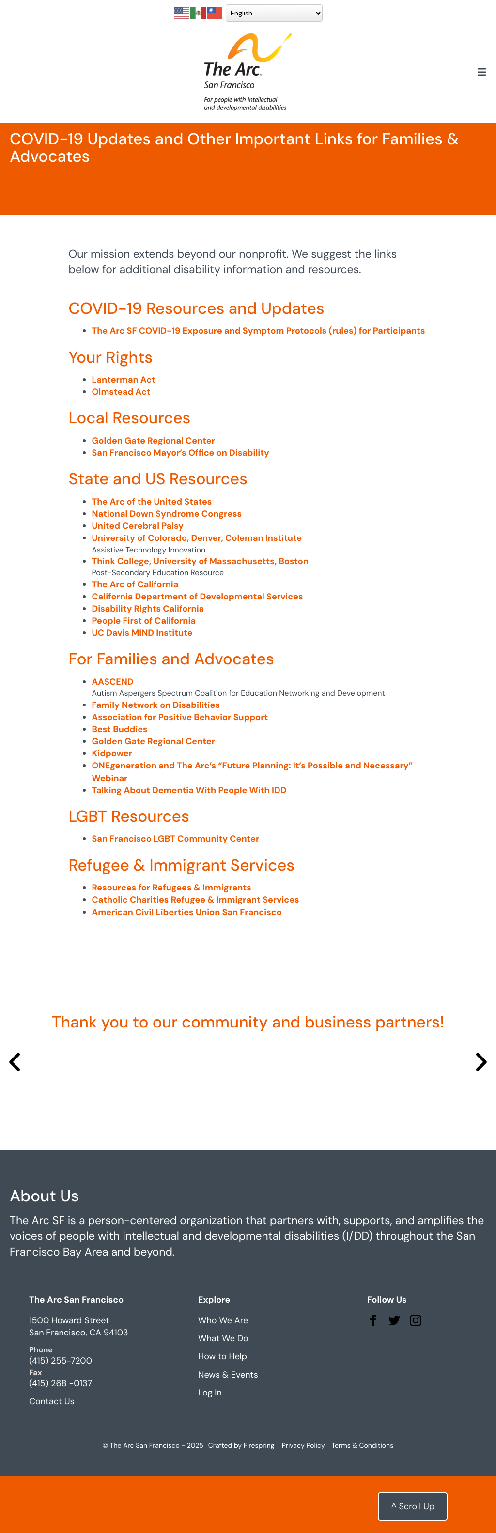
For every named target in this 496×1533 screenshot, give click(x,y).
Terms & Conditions (363, 1503)
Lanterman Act (123, 437)
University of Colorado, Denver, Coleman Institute (197, 595)
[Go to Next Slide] (480, 1120)
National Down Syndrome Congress (167, 571)
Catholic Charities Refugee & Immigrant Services (195, 957)
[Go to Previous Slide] (15, 1120)
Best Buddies (120, 786)
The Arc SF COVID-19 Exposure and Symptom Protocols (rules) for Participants (258, 388)
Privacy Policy (303, 1503)
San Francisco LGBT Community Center (176, 896)
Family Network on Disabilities (156, 762)
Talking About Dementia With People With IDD (189, 847)
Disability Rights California (148, 666)
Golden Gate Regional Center (154, 498)
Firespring (259, 1503)
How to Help (222, 1414)
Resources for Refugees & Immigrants (171, 944)
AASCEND (113, 739)
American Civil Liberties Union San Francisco (187, 969)
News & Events (228, 1432)
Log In (210, 1450)
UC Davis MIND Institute (142, 690)
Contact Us (51, 1458)
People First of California (144, 678)
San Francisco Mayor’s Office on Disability (180, 510)
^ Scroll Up (412, 1506)
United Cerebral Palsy (138, 583)
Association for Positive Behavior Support (180, 774)
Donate (454, 20)
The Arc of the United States (152, 559)
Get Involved (264, 20)
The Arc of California (135, 641)
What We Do (223, 1395)
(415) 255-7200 (60, 1418)
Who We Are (223, 1377)
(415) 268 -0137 (60, 1440)
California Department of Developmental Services (197, 653)
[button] (482, 86)
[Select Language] (129, 27)
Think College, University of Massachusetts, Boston (200, 618)
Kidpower (112, 810)
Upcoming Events (358, 20)
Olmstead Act (121, 449)
